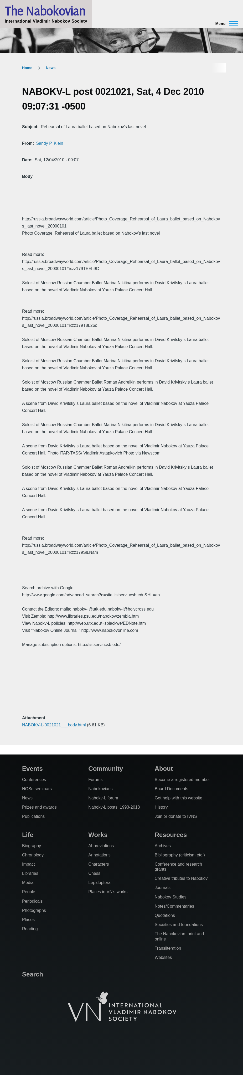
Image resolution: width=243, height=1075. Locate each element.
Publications (33, 816)
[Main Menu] (225, 23)
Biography (31, 846)
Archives (163, 846)
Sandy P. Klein (49, 143)
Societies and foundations (179, 924)
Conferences (34, 779)
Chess (94, 873)
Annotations (99, 855)
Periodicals (32, 901)
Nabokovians (100, 789)
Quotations (165, 915)
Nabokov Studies (171, 897)
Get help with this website (178, 798)
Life (27, 834)
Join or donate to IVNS (176, 816)
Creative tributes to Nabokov (181, 878)
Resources (171, 834)
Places (28, 919)
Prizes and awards (39, 807)
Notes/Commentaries (174, 906)
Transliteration (168, 948)
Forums (95, 779)
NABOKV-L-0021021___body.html (54, 725)
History (161, 807)
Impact (28, 864)
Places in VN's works (107, 892)
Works (97, 834)
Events (32, 768)
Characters (98, 864)
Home (27, 68)
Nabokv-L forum (103, 798)
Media (28, 882)
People (28, 892)
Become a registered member (182, 779)
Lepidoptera (99, 882)
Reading (30, 929)
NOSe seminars (37, 789)
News (51, 68)
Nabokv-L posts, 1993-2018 (114, 807)
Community (105, 768)
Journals (162, 887)
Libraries (30, 873)
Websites (163, 957)
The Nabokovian (45, 11)
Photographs (34, 910)
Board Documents (171, 789)
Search (32, 974)
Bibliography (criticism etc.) (180, 855)
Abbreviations (101, 846)
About (164, 768)
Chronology (33, 855)
